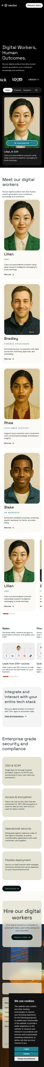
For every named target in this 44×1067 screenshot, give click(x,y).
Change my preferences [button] (26, 1059)
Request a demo (20, 937)
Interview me (23, 143)
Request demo (34, 5)
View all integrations (14, 716)
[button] (2, 5)
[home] (10, 5)
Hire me (7, 274)
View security (10, 888)
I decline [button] (26, 1054)
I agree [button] (26, 1049)
